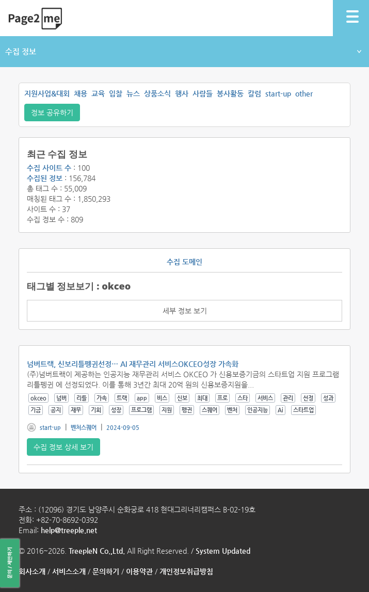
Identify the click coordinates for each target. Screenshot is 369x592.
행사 (181, 93)
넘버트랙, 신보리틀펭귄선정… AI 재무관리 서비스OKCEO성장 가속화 (132, 364)
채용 (80, 93)
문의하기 (105, 571)
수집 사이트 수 (49, 168)
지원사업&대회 (47, 93)
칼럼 (254, 93)
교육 (98, 93)
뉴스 (133, 93)
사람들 (202, 93)
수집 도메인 (184, 262)
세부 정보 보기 (185, 311)
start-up (278, 93)
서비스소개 (69, 571)
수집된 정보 (44, 178)
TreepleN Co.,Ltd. (97, 551)
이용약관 (139, 571)
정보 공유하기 (52, 112)
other (304, 93)
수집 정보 (183, 51)
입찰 (115, 93)
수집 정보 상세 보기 (63, 447)
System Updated (223, 551)
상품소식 (157, 93)
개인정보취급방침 (186, 571)
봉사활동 (230, 93)
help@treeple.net (69, 530)
